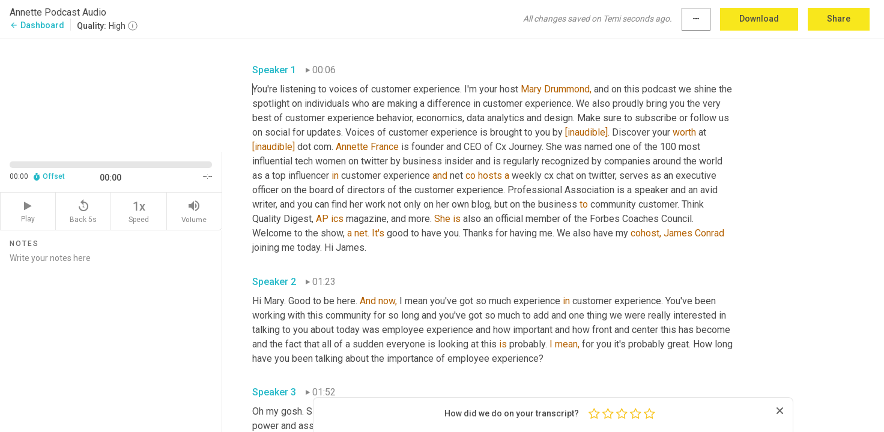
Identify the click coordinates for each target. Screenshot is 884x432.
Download (759, 18)
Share (838, 18)
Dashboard (37, 25)
